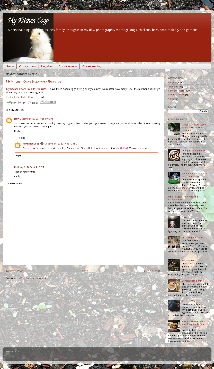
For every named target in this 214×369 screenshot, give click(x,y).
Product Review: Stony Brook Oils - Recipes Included (194, 127)
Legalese (47, 66)
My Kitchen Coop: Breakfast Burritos (33, 81)
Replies (21, 137)
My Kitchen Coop (28, 21)
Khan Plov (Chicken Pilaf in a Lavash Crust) (195, 175)
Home (10, 66)
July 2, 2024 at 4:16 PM (32, 167)
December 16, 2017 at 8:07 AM (36, 118)
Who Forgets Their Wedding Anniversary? (183, 198)
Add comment (15, 183)
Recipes (172, 82)
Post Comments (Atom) (33, 278)
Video (171, 98)
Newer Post (15, 271)
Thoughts (173, 86)
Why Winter (188, 260)
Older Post (152, 271)
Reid (16, 167)
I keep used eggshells (193, 150)
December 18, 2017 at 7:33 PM (60, 143)
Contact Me (27, 66)
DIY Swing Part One (192, 237)
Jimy (16, 118)
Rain (184, 217)
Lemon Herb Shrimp (193, 280)
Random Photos (177, 90)
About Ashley (91, 66)
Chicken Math (189, 301)
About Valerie (67, 66)
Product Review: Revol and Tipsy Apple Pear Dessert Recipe (194, 324)
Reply (17, 130)
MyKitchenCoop (31, 143)
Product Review (176, 94)
